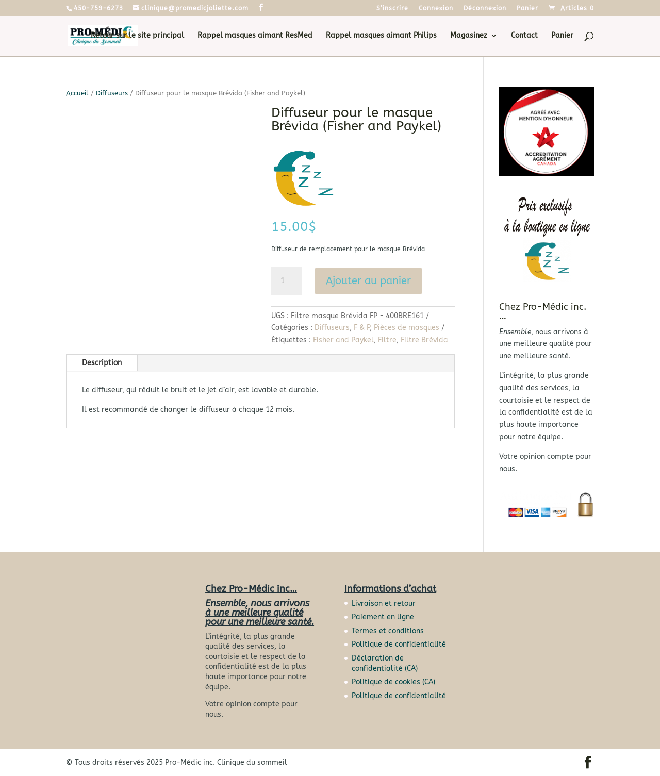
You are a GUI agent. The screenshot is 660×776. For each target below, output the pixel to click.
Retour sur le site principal (137, 36)
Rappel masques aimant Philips (381, 36)
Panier (527, 8)
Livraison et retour (384, 603)
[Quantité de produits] (286, 281)
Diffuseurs (112, 93)
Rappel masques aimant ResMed (254, 36)
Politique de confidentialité (399, 644)
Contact (524, 36)
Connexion (436, 8)
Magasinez (468, 36)
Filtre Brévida (424, 340)
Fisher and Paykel (343, 340)
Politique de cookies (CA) (393, 682)
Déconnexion (485, 8)
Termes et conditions (388, 630)
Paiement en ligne (383, 617)
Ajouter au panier (368, 281)
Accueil (77, 93)
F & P (362, 327)
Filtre (387, 340)
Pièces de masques (406, 327)
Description (102, 362)
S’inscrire (392, 8)
